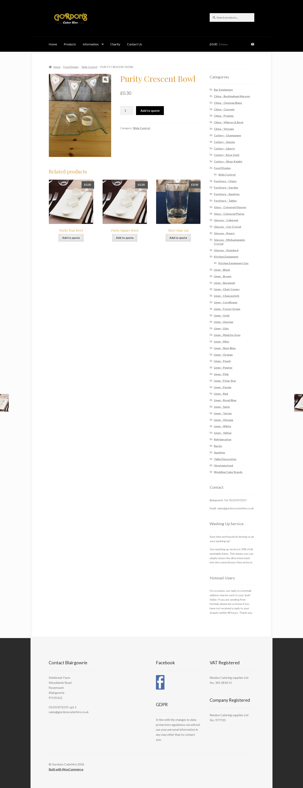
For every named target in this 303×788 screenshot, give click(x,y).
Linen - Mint (221, 341)
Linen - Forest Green (227, 309)
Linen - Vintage (223, 420)
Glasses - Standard (226, 250)
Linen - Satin (222, 406)
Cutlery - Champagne (227, 135)
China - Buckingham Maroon (232, 96)
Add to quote (150, 110)
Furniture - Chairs (225, 181)
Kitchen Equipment (226, 256)
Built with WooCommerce (66, 769)
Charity (115, 44)
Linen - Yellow (223, 432)
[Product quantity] (126, 110)
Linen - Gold (221, 315)
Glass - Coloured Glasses (230, 207)
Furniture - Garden (226, 187)
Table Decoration (225, 459)
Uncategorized (223, 465)
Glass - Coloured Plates (229, 213)
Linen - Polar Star (225, 380)
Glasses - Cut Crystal (227, 226)
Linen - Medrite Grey (227, 335)
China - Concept (224, 109)
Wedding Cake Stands (228, 472)
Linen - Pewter (223, 367)
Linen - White (222, 426)
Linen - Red (221, 393)
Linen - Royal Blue (225, 400)
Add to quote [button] (71, 237)
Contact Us (134, 44)
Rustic (218, 446)
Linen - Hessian (223, 321)
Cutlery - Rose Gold (226, 155)
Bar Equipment (223, 89)
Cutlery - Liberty (224, 148)
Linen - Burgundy (224, 282)
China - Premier (224, 115)
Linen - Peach (222, 361)
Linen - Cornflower (225, 302)
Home (53, 44)
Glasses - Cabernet (226, 220)
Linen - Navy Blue (225, 348)
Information (91, 44)
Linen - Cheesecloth (226, 295)
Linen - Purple (222, 387)
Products (70, 44)
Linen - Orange (223, 354)
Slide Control (89, 67)
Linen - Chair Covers (227, 289)
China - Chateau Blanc (228, 102)
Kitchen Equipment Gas (233, 263)
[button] (105, 79)
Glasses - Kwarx (224, 233)
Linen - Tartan (223, 413)
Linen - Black (222, 269)
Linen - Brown (222, 276)
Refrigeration (222, 439)
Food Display (71, 67)
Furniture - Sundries (227, 194)
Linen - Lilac (221, 328)
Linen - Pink (221, 374)
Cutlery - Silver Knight (228, 161)
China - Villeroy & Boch (228, 122)
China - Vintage (224, 128)
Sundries (219, 452)
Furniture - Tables (225, 200)
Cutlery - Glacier (224, 142)
